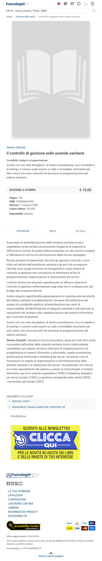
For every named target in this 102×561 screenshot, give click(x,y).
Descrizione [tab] (23, 231)
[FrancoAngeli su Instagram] (16, 484)
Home (9, 16)
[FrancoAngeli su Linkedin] (12, 484)
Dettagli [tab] (80, 231)
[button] (58, 4)
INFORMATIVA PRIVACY (22, 512)
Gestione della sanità (25, 16)
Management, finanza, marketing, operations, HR (38, 407)
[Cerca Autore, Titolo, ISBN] (52, 10)
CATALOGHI (15, 495)
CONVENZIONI (17, 499)
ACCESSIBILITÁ (17, 516)
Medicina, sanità (21, 401)
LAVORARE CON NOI (20, 503)
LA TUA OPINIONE (19, 491)
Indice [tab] (52, 231)
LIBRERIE (13, 507)
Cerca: (10, 10)
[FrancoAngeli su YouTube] (20, 484)
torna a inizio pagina (51, 556)
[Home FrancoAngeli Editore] (18, 4)
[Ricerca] (94, 10)
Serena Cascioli (16, 147)
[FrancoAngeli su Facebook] (8, 484)
